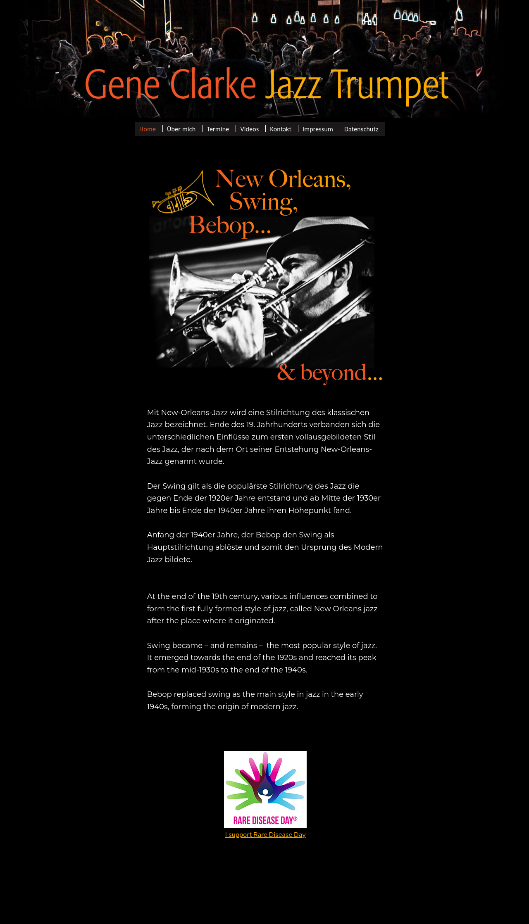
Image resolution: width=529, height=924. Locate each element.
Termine (218, 128)
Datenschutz (361, 128)
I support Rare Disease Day (265, 834)
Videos (249, 128)
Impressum (318, 128)
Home (147, 128)
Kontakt (280, 128)
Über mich (181, 128)
